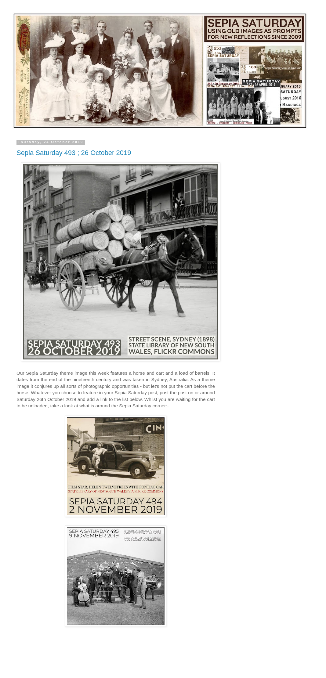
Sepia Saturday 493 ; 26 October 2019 (73, 153)
